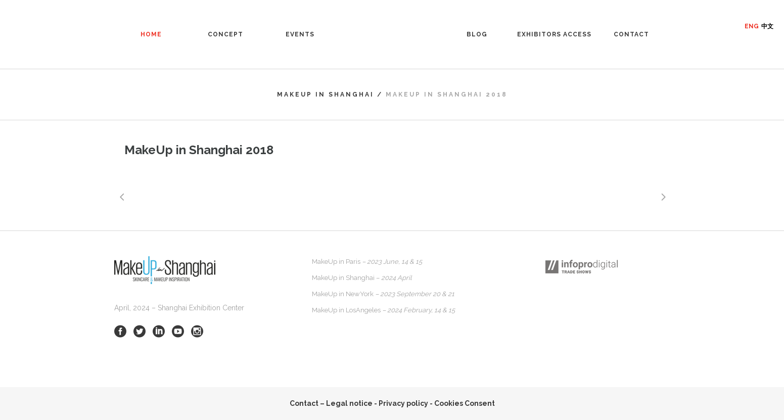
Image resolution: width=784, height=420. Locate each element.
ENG (752, 26)
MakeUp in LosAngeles (383, 310)
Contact (304, 403)
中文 (767, 26)
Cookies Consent (464, 403)
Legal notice (349, 403)
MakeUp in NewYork (383, 294)
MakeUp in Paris (367, 261)
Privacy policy (403, 403)
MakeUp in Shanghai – (362, 278)
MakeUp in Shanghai (325, 94)
